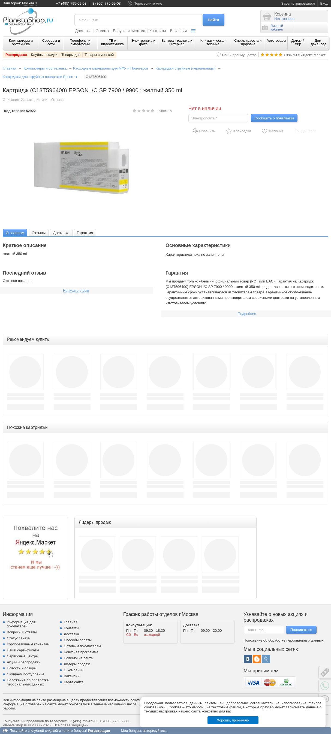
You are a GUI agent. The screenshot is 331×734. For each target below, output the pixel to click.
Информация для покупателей (21, 624)
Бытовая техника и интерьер (176, 42)
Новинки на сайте (78, 658)
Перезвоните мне (148, 3)
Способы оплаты (78, 640)
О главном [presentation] (15, 233)
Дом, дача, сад (318, 42)
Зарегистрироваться (298, 3)
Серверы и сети (51, 42)
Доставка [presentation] (61, 233)
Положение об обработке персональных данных (28, 682)
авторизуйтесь (155, 731)
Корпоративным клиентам (28, 644)
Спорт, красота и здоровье (247, 42)
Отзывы (57, 100)
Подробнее (247, 314)
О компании (73, 670)
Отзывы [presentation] (39, 233)
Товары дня (70, 55)
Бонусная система (129, 31)
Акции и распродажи (24, 662)
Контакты (157, 31)
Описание (11, 100)
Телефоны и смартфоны (80, 42)
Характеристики (34, 100)
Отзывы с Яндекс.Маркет (305, 55)
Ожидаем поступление (25, 674)
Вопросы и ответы (22, 632)
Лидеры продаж (77, 664)
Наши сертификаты (23, 650)
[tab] (15, 232)
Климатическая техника (212, 42)
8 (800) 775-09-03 (106, 3)
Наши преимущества (239, 55)
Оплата (102, 31)
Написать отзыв (76, 290)
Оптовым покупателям (82, 646)
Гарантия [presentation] (85, 233)
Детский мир (298, 42)
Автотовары (276, 40)
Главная (9, 68)
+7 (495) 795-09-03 (71, 3)
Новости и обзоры (22, 668)
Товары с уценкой (99, 55)
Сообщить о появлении (274, 118)
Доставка (83, 31)
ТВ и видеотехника (112, 42)
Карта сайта (73, 682)
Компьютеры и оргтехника (21, 42)
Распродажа (16, 55)
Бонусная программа (81, 652)
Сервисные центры (22, 656)
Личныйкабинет (273, 27)
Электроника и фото (143, 42)
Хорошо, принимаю (233, 720)
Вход (324, 3)
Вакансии (178, 31)
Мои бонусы (131, 731)
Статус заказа (18, 638)
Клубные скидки (44, 55)
